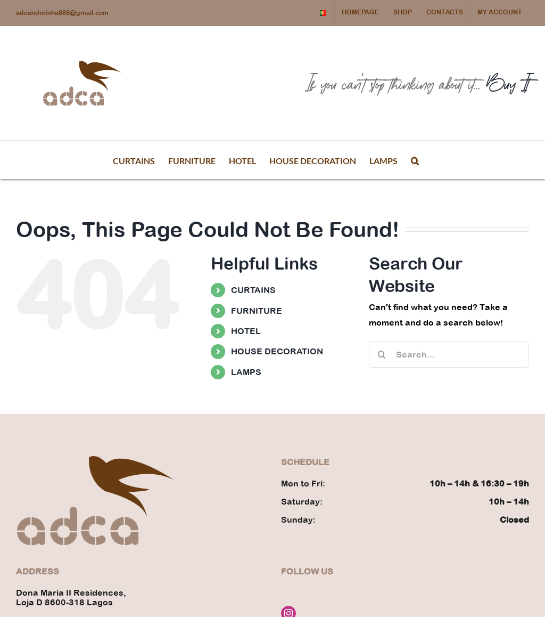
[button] (415, 160)
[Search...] (449, 354)
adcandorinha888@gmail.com (62, 13)
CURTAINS (253, 290)
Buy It (507, 83)
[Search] (382, 354)
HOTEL (246, 331)
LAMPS (246, 372)
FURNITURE (256, 310)
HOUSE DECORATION (277, 351)
